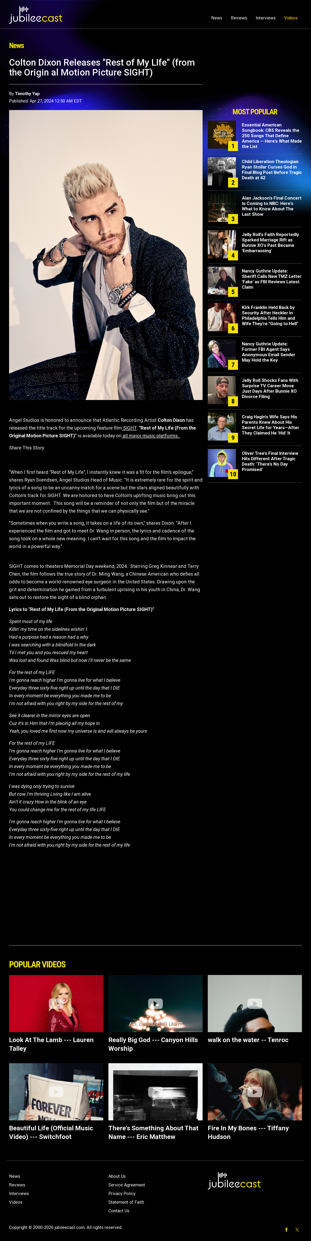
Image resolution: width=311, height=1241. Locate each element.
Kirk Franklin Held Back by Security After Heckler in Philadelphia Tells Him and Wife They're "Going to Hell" (270, 315)
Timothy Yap (27, 93)
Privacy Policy (121, 1193)
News (216, 17)
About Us (117, 1176)
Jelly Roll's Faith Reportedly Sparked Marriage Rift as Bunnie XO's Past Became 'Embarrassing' (270, 242)
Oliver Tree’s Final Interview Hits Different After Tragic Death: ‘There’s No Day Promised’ (270, 461)
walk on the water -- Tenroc (248, 1040)
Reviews (239, 17)
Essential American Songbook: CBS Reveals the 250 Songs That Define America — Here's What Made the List (272, 135)
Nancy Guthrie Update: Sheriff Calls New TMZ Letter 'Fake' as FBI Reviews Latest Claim (271, 279)
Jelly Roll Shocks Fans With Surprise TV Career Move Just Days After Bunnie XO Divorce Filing (270, 388)
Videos (291, 17)
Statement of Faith (126, 1202)
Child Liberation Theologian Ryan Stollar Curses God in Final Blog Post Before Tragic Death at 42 (272, 169)
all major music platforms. (151, 435)
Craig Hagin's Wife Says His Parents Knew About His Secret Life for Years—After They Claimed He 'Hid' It (270, 425)
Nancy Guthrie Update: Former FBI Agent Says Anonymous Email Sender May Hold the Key (268, 352)
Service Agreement (126, 1184)
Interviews (266, 17)
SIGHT (129, 428)
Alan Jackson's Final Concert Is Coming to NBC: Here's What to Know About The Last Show (271, 206)
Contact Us (118, 1210)
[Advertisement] (254, 81)
